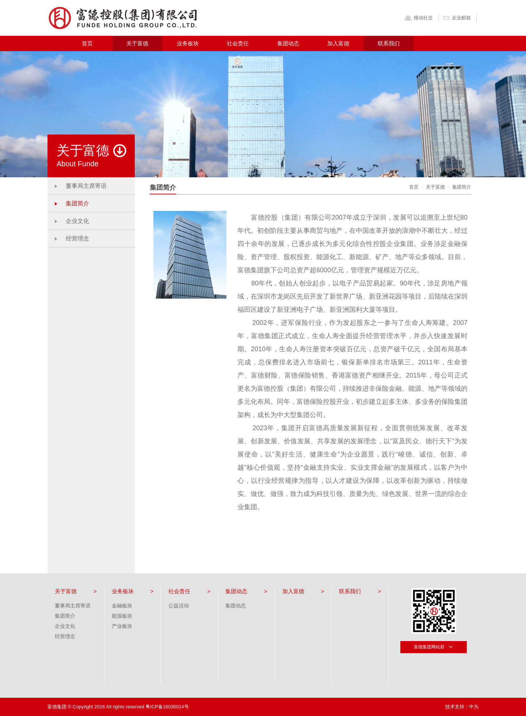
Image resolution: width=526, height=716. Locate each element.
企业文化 (77, 221)
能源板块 (122, 616)
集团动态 (288, 43)
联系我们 (389, 43)
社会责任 (238, 43)
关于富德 (137, 43)
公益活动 (178, 606)
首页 (87, 43)
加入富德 (338, 43)
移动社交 (418, 18)
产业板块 (122, 626)
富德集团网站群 (434, 646)
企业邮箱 (456, 18)
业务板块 (188, 43)
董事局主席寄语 (86, 186)
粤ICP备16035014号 (167, 706)
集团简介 (77, 203)
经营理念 (77, 238)
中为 (474, 706)
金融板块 (122, 606)
